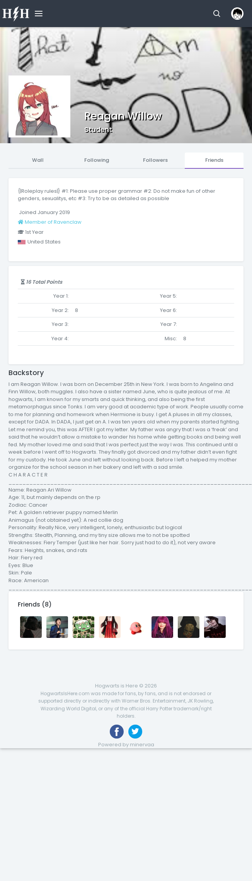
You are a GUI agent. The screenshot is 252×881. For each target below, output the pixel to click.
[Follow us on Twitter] (135, 732)
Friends (214, 160)
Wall (38, 160)
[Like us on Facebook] (117, 732)
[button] (216, 13)
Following (96, 160)
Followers (155, 160)
